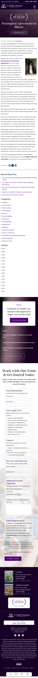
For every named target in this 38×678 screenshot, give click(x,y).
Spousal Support (7, 239)
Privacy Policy (8, 556)
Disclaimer (25, 554)
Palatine (3, 655)
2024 (3, 255)
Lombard (20, 643)
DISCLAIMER (7, 669)
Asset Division (18, 41)
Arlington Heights (28, 643)
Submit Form (13, 561)
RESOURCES (25, 669)
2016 (3, 280)
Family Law (5, 219)
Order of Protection (8, 230)
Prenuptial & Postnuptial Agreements (14, 236)
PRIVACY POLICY (16, 669)
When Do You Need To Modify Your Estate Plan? (17, 192)
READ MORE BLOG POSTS (15, 358)
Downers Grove (9, 648)
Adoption (5, 203)
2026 (3, 249)
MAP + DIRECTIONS (23, 583)
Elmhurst (25, 648)
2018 (3, 273)
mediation (31, 641)
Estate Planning (7, 217)
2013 (3, 289)
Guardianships (6, 222)
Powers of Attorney (8, 233)
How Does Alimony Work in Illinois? (13, 195)
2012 (3, 292)
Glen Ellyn (4, 650)
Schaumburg (28, 655)
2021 (3, 264)
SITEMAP (32, 669)
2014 (3, 286)
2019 (3, 270)
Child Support (6, 211)
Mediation (5, 228)
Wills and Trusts (7, 241)
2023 (3, 258)
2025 (3, 252)
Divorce (4, 214)
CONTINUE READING (19, 321)
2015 (3, 283)
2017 (3, 276)
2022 (3, 261)
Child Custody (6, 208)
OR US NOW (19, 624)
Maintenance (6, 225)
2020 (3, 267)
